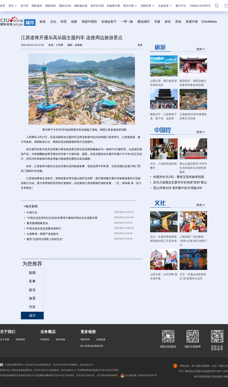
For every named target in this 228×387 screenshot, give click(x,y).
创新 (74, 21)
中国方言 (32, 212)
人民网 (59, 45)
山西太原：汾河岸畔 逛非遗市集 (163, 276)
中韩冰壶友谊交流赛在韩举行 (44, 228)
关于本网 (4, 339)
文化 (53, 21)
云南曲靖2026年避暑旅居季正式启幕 (193, 116)
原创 (178, 21)
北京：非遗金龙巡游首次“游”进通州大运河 (193, 276)
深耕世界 (148, 5)
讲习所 (24, 5)
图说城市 (144, 21)
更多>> (200, 49)
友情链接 (100, 339)
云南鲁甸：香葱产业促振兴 (43, 233)
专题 (157, 21)
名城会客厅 (108, 21)
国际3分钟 (65, 5)
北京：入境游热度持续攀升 (163, 165)
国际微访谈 (80, 5)
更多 (140, 45)
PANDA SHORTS (200, 5)
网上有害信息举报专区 (92, 346)
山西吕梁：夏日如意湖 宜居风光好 (163, 82)
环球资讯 (44, 339)
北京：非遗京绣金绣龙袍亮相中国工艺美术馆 (163, 238)
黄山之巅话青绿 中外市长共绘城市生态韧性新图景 (193, 168)
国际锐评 (50, 5)
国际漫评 (37, 5)
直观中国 (192, 21)
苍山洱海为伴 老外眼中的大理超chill (177, 188)
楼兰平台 (181, 5)
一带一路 (127, 21)
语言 (12, 5)
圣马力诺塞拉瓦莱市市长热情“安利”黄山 (180, 182)
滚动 (168, 21)
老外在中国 (97, 5)
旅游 (43, 21)
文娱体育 (165, 5)
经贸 (65, 21)
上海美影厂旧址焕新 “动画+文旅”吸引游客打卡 (193, 241)
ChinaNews (209, 21)
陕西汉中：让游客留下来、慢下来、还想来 (163, 116)
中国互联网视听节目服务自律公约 (17, 375)
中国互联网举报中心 (12, 364)
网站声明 (85, 339)
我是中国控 (89, 21)
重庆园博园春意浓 (37, 223)
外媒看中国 (113, 5)
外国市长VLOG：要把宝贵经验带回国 (178, 176)
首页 (2, 5)
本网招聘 (20, 339)
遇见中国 (130, 5)
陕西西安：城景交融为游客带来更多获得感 (193, 82)
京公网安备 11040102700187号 (138, 375)
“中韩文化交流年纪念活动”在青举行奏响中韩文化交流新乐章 (62, 217)
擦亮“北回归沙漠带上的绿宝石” (45, 239)
